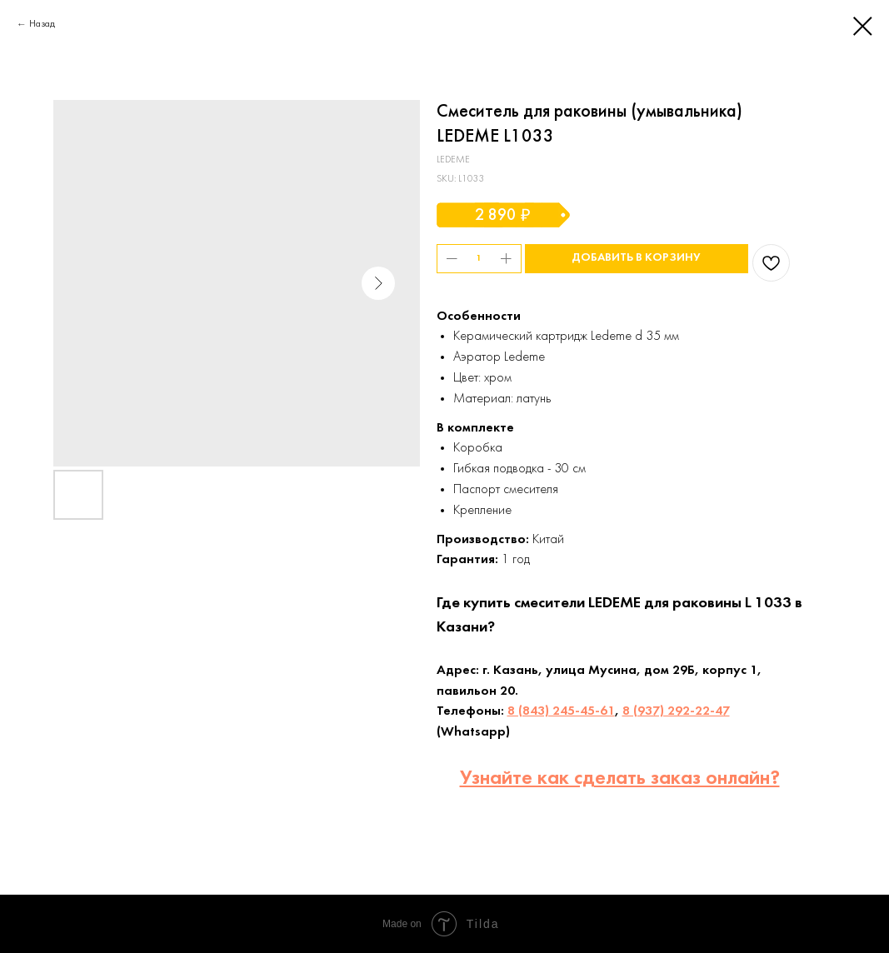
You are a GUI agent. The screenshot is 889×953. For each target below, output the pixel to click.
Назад (42, 24)
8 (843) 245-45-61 (561, 711)
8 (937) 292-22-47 (676, 711)
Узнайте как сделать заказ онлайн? (620, 779)
